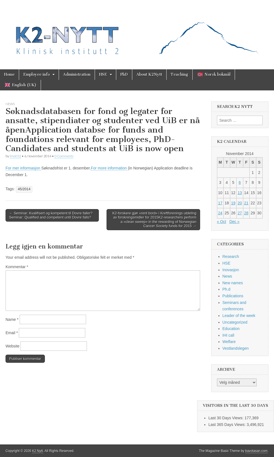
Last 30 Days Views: (226, 418)
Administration (77, 74)
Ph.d (227, 289)
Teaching (179, 74)
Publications (233, 296)
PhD (124, 74)
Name (12, 319)
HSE (103, 74)
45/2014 (24, 189)
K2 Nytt (37, 451)
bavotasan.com (256, 451)
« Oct (221, 221)
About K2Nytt (149, 74)
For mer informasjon (23, 168)
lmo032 (15, 156)
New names (233, 283)
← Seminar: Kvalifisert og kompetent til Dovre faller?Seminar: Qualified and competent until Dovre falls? (50, 215)
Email (12, 333)
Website (12, 346)
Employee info (36, 74)
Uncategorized (235, 322)
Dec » (234, 221)
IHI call (228, 335)
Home (9, 74)
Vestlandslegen (236, 348)
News (10, 104)
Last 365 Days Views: (227, 424)
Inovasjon (231, 270)
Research (231, 256)
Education (231, 328)
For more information (109, 168)
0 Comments (64, 156)
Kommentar (17, 267)
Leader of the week (239, 315)
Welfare (229, 341)
